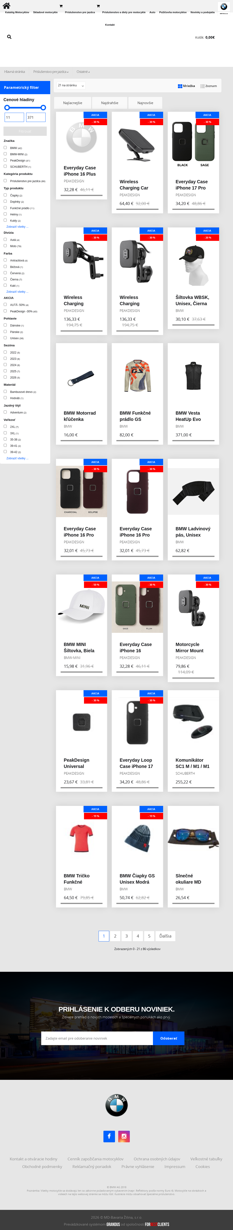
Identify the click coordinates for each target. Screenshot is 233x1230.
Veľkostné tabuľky (206, 1157)
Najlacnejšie (72, 102)
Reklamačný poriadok (92, 1165)
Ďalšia (165, 934)
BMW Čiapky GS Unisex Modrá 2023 (137, 881)
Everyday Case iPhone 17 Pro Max (192, 187)
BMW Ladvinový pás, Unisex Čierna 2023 (193, 534)
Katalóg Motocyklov (17, 12)
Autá (14, 240)
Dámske (17, 325)
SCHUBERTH (20, 166)
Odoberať (168, 1036)
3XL (14, 433)
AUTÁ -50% (19, 305)
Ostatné (82, 71)
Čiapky (16, 195)
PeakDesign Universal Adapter (77, 765)
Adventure (18, 412)
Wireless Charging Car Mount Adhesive (137, 187)
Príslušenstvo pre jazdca (80, 12)
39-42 (15, 452)
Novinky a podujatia (203, 12)
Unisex (17, 338)
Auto (152, 12)
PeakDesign (20, 160)
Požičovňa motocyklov (173, 12)
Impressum (175, 1165)
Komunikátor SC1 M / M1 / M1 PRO (192, 765)
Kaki (14, 285)
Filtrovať (25, 131)
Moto (15, 246)
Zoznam (208, 86)
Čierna (16, 279)
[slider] (7, 107)
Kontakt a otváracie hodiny (34, 1157)
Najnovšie (146, 102)
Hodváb (16, 398)
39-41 (15, 445)
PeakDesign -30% (23, 311)
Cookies (203, 1165)
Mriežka (186, 86)
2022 (15, 352)
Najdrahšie (110, 102)
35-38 (15, 439)
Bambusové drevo (23, 392)
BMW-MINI (18, 154)
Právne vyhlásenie (138, 1165)
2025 (15, 371)
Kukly (15, 220)
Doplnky (17, 201)
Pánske (16, 332)
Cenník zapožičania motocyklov (96, 1157)
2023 (15, 358)
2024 (15, 365)
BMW (16, 148)
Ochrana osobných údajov (157, 1157)
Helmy (16, 214)
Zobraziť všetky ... (17, 226)
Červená (17, 273)
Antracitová (19, 260)
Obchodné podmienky (42, 1165)
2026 (15, 377)
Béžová (16, 267)
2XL (14, 427)
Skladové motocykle (45, 12)
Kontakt (110, 24)
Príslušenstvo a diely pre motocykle (124, 12)
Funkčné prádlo (22, 208)
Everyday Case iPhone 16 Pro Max (80, 534)
